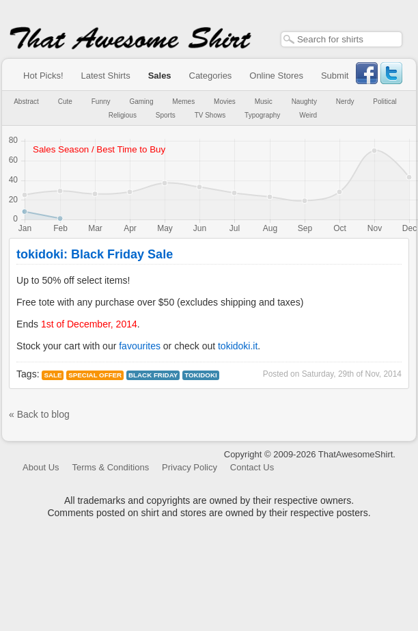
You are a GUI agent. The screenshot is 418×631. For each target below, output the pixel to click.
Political (384, 101)
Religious (123, 115)
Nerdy (345, 101)
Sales (159, 75)
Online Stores (276, 75)
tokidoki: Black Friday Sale (94, 254)
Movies (225, 101)
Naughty (304, 101)
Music (264, 101)
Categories (210, 75)
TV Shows (210, 115)
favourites (140, 345)
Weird (308, 115)
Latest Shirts (105, 75)
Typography (262, 115)
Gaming (141, 101)
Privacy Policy (189, 467)
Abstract (26, 101)
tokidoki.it (237, 345)
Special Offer (95, 375)
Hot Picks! (43, 75)
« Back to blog (39, 414)
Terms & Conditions (110, 467)
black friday (153, 375)
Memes (183, 101)
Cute (65, 101)
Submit (334, 75)
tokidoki (200, 375)
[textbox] (341, 39)
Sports (166, 115)
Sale (52, 375)
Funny (101, 101)
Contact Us (252, 467)
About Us (41, 467)
